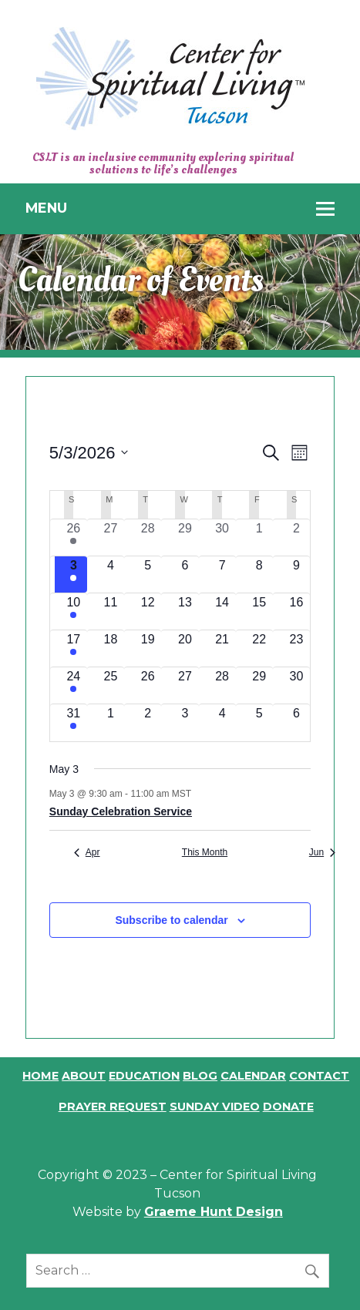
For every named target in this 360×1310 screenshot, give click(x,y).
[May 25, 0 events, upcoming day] (110, 685)
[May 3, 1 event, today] (73, 574)
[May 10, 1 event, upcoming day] (73, 611)
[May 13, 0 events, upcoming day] (185, 611)
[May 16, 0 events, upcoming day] (296, 611)
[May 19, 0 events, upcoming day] (148, 648)
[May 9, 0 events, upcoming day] (296, 574)
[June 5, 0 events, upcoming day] (259, 722)
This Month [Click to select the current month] (204, 852)
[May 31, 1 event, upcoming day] (73, 722)
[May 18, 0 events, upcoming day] (110, 648)
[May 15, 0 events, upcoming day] (259, 611)
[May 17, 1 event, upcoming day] (73, 648)
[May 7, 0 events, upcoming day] (222, 574)
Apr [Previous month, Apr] (87, 852)
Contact (319, 1075)
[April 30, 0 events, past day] (222, 537)
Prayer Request (113, 1106)
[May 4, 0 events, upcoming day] (110, 574)
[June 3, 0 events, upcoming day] (185, 722)
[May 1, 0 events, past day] (259, 537)
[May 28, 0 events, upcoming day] (222, 685)
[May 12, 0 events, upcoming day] (148, 611)
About (84, 1075)
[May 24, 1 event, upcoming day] (73, 685)
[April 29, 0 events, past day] (185, 537)
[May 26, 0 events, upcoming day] (148, 685)
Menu (46, 208)
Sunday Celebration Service (120, 811)
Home (40, 1075)
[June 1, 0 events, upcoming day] (110, 722)
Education (144, 1075)
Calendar (253, 1075)
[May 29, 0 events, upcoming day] (259, 685)
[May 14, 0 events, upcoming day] (222, 611)
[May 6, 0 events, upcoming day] (185, 574)
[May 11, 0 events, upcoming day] (110, 611)
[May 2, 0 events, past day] (296, 537)
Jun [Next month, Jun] (322, 852)
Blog (200, 1075)
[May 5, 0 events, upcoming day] (148, 574)
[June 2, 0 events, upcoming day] (148, 722)
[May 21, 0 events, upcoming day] (222, 648)
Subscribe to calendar (171, 920)
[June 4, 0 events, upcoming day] (222, 722)
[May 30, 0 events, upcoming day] (296, 685)
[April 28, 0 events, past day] (148, 537)
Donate (288, 1106)
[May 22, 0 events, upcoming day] (259, 648)
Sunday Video (215, 1106)
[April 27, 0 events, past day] (110, 537)
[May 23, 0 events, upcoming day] (296, 648)
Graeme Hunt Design (213, 1211)
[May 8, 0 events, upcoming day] (259, 574)
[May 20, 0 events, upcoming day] (185, 648)
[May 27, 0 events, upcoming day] (185, 685)
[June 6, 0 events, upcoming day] (296, 722)
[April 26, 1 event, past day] (73, 537)
